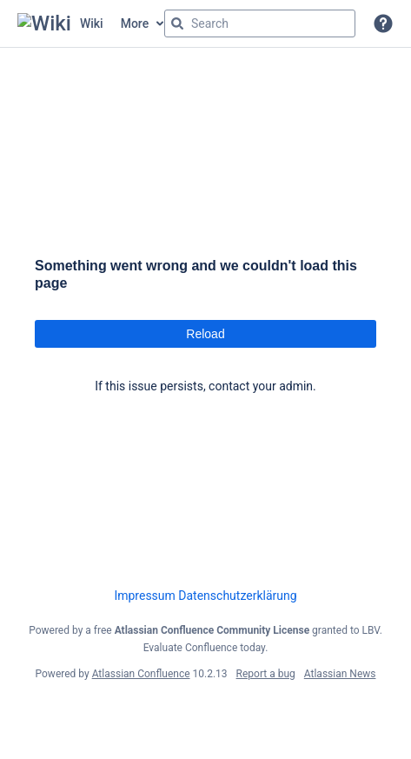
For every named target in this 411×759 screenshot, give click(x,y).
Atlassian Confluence (141, 674)
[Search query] (259, 23)
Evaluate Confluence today (204, 648)
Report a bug (265, 674)
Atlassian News (340, 674)
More (135, 23)
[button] (383, 23)
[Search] (177, 23)
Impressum (144, 596)
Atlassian (205, 712)
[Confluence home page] (60, 23)
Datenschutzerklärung (237, 596)
